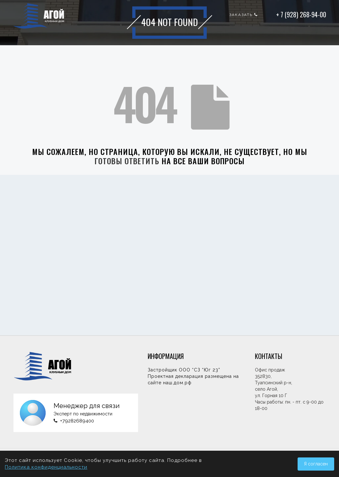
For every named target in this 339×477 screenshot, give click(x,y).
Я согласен (316, 463)
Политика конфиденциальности (46, 467)
